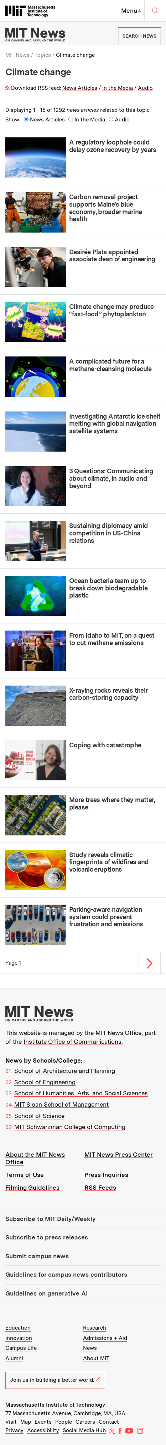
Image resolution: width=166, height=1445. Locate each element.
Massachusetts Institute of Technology (55, 1405)
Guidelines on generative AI (46, 1293)
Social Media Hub (84, 1430)
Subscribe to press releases (46, 1237)
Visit (11, 1422)
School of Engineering (45, 1082)
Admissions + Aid (105, 1338)
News (90, 1348)
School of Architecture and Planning (64, 1070)
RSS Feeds (100, 1187)
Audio (145, 88)
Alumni (14, 1358)
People (63, 1422)
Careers (85, 1422)
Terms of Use (24, 1174)
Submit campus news (37, 1256)
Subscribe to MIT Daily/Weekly (50, 1218)
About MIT (96, 1358)
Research (94, 1328)
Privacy (14, 1430)
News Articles (79, 88)
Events (43, 1422)
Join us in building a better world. (55, 1380)
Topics (43, 55)
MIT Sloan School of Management (61, 1104)
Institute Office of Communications (72, 1041)
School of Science (39, 1115)
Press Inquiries (106, 1174)
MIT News (17, 55)
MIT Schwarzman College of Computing (69, 1126)
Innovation (18, 1338)
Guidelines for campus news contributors (66, 1274)
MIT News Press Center (118, 1154)
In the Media (117, 88)
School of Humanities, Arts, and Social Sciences (81, 1093)
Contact (109, 1422)
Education (18, 1328)
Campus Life (21, 1348)
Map (25, 1422)
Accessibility (43, 1430)
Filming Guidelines (32, 1187)
